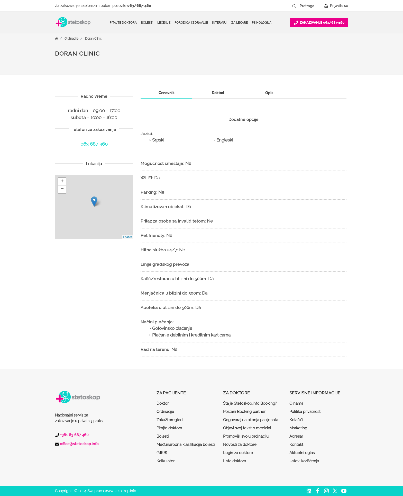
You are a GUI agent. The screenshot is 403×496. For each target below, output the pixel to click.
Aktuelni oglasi (302, 452)
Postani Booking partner (244, 411)
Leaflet (127, 236)
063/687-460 (139, 6)
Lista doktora (234, 461)
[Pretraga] (310, 6)
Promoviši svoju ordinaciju (246, 436)
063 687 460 (94, 144)
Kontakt (296, 444)
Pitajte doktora (123, 22)
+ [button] (62, 181)
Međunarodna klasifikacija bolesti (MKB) (186, 448)
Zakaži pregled (169, 420)
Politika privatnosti (305, 411)
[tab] (166, 93)
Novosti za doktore (240, 444)
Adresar (296, 436)
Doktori (163, 403)
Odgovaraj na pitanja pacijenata (250, 420)
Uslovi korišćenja (304, 461)
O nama (296, 403)
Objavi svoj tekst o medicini (247, 428)
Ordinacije (71, 38)
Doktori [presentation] (218, 93)
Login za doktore (238, 452)
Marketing (298, 428)
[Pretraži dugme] (294, 6)
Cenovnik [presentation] (167, 93)
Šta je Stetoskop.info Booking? (250, 403)
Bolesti (163, 436)
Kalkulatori (166, 461)
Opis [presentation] (269, 93)
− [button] (62, 189)
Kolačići (296, 420)
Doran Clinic (93, 38)
